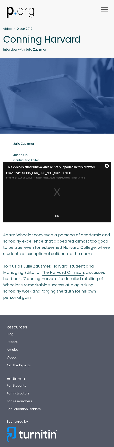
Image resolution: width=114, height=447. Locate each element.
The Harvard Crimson (63, 272)
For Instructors (18, 393)
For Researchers (19, 401)
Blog (10, 334)
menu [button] (104, 10)
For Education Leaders (24, 409)
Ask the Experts (19, 365)
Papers (12, 342)
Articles (12, 349)
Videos (12, 357)
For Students (16, 385)
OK (57, 216)
